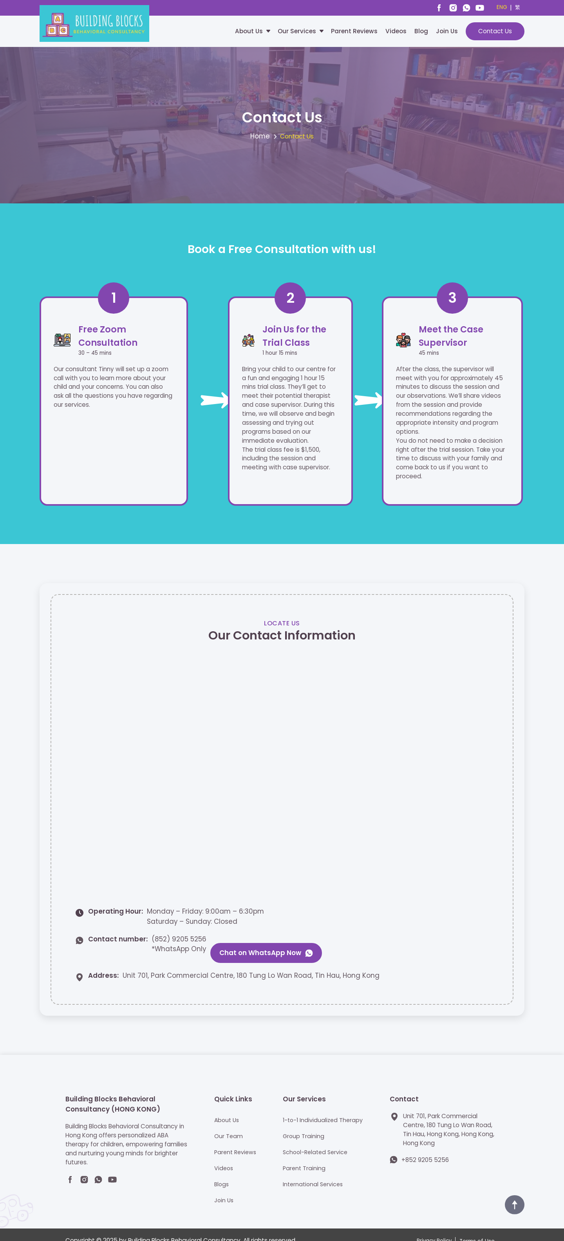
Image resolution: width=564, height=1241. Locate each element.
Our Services (297, 31)
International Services (313, 1171)
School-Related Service (316, 1139)
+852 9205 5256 (425, 1147)
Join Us (447, 31)
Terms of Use (477, 1228)
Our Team (226, 1123)
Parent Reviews (354, 31)
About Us (249, 31)
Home (260, 138)
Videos (396, 31)
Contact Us (495, 31)
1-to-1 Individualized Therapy (323, 1107)
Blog (421, 31)
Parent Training (303, 1155)
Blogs (220, 1171)
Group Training (303, 1123)
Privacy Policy (434, 1228)
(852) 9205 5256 (179, 943)
